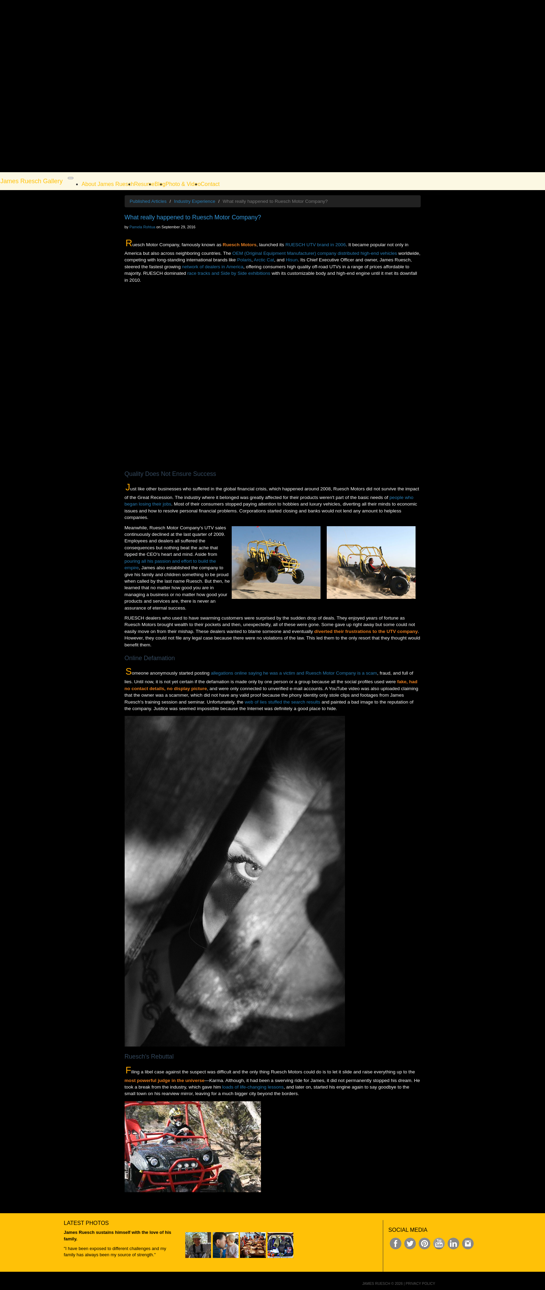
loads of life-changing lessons (252, 1087)
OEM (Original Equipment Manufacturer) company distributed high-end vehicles (314, 253)
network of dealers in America (212, 266)
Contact (210, 184)
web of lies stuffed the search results (283, 702)
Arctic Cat (264, 259)
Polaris (244, 259)
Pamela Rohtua (142, 227)
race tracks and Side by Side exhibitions (228, 273)
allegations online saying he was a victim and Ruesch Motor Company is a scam (294, 673)
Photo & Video (183, 184)
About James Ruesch (108, 184)
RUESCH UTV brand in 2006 (315, 244)
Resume (144, 184)
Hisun (292, 259)
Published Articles (148, 201)
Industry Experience (194, 201)
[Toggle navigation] (70, 178)
